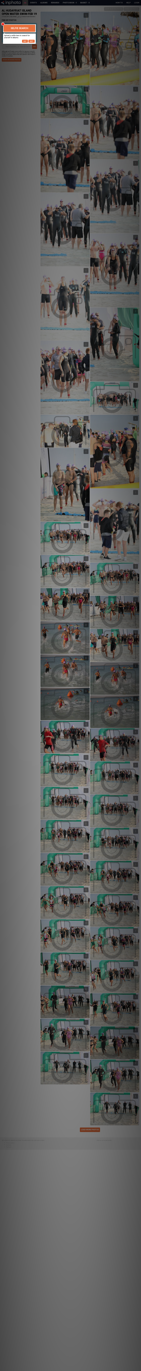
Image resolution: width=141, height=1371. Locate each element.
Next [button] (31, 41)
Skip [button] (24, 41)
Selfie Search (19, 28)
